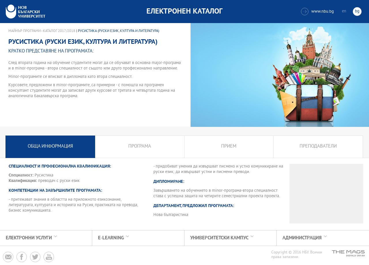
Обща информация (50, 147)
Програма (139, 147)
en (344, 11)
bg (357, 11)
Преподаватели (318, 147)
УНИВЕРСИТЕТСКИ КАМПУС (219, 238)
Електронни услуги (29, 238)
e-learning (111, 238)
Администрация (302, 238)
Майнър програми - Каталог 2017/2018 (41, 31)
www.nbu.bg (317, 11)
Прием (228, 147)
